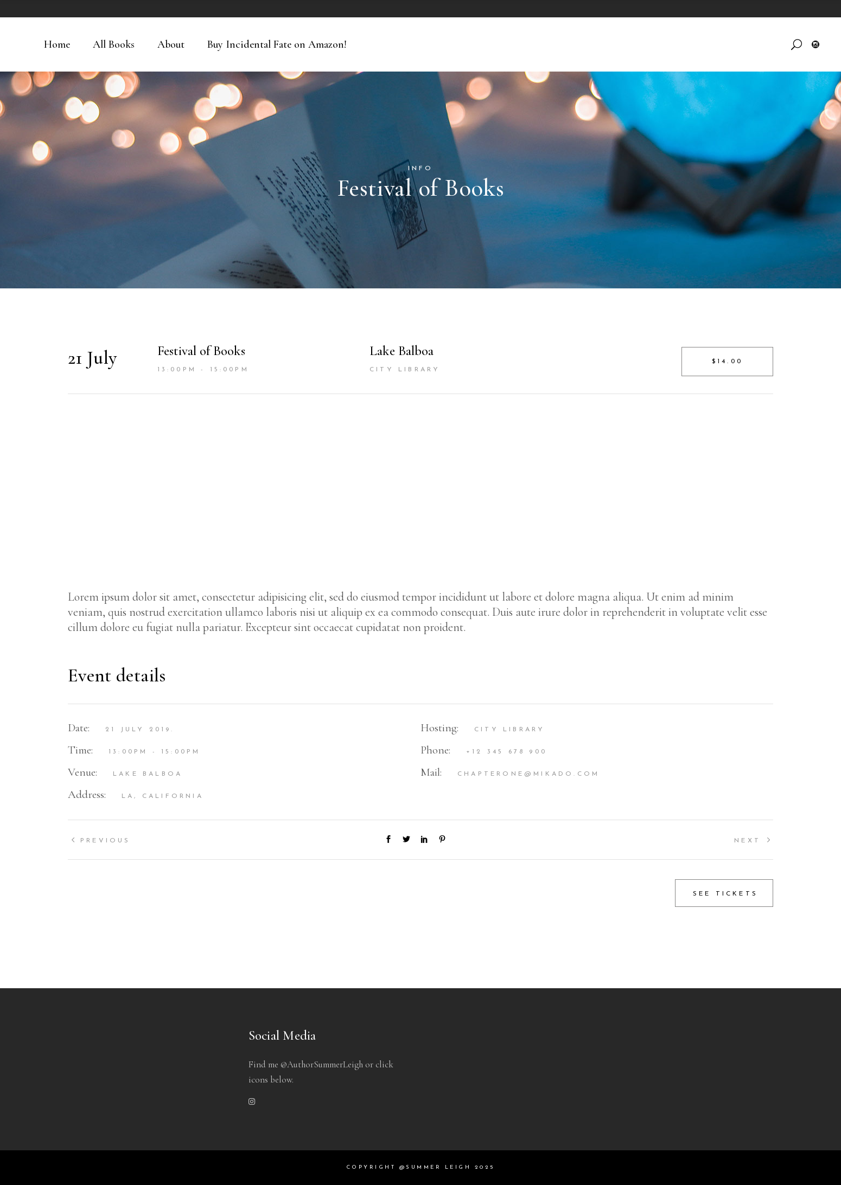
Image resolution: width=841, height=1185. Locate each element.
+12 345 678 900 (506, 752)
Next (747, 841)
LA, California (162, 796)
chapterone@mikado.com (528, 774)
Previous (105, 841)
